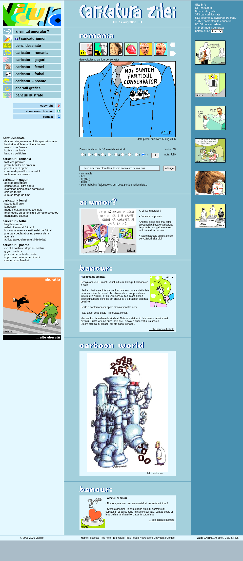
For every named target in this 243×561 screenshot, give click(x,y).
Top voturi (118, 537)
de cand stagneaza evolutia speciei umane (30, 141)
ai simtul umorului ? (32, 31)
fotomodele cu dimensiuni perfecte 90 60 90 (31, 212)
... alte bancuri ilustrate (161, 329)
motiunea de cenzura (17, 174)
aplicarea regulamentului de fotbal (25, 239)
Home (84, 537)
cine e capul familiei (16, 260)
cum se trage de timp (17, 194)
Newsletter (145, 537)
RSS (236, 537)
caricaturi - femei (29, 67)
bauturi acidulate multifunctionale (24, 144)
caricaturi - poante (30, 81)
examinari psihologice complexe (24, 188)
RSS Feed (131, 537)
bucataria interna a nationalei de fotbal (28, 230)
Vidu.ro (40, 537)
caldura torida (12, 191)
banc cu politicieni (15, 153)
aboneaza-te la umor (39, 111)
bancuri (205, 14)
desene (205, 17)
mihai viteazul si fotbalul (19, 227)
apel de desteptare (15, 182)
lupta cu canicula (14, 150)
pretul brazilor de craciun (19, 165)
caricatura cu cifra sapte (19, 185)
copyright (46, 105)
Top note (106, 537)
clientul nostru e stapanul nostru (24, 248)
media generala (214, 27)
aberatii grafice (28, 88)
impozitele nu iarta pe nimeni (22, 257)
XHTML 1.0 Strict (213, 537)
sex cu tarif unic (14, 203)
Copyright (159, 537)
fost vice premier (14, 162)
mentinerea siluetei (16, 215)
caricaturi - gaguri (30, 60)
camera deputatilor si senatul (22, 171)
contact (48, 116)
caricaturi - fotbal (29, 74)
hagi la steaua (13, 224)
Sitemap (94, 537)
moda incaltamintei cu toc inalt (23, 209)
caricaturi (206, 7)
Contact (171, 537)
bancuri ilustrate (29, 95)
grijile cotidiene (13, 251)
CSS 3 (228, 537)
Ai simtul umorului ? (150, 210)
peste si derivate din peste (20, 254)
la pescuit (10, 206)
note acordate (212, 24)
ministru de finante (15, 147)
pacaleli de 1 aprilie (16, 168)
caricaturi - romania (31, 53)
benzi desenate (28, 46)
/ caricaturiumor (30, 38)
